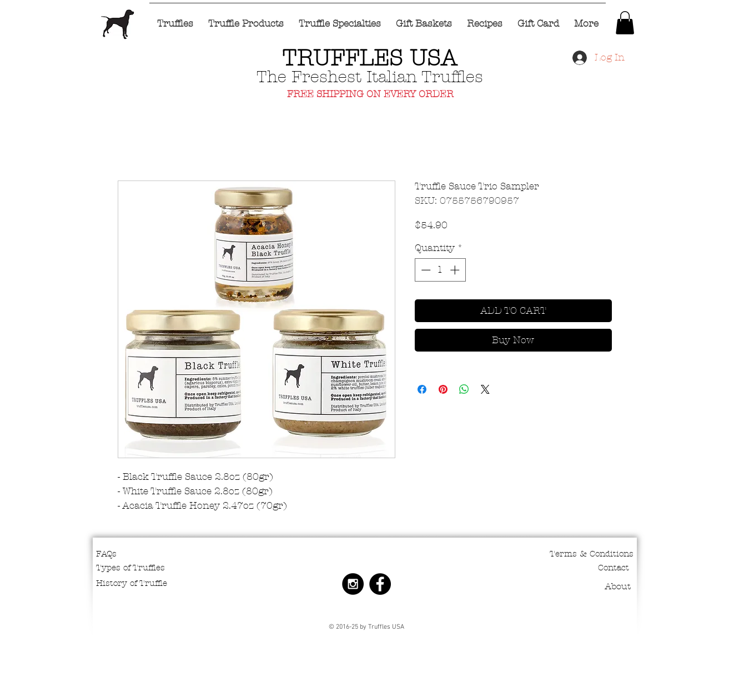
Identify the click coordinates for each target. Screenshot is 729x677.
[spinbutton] (440, 270)
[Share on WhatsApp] (464, 389)
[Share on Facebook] (422, 389)
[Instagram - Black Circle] (353, 584)
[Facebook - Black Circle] (380, 584)
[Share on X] (485, 389)
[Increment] (456, 270)
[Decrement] (424, 270)
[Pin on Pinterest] (443, 389)
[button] (625, 22)
